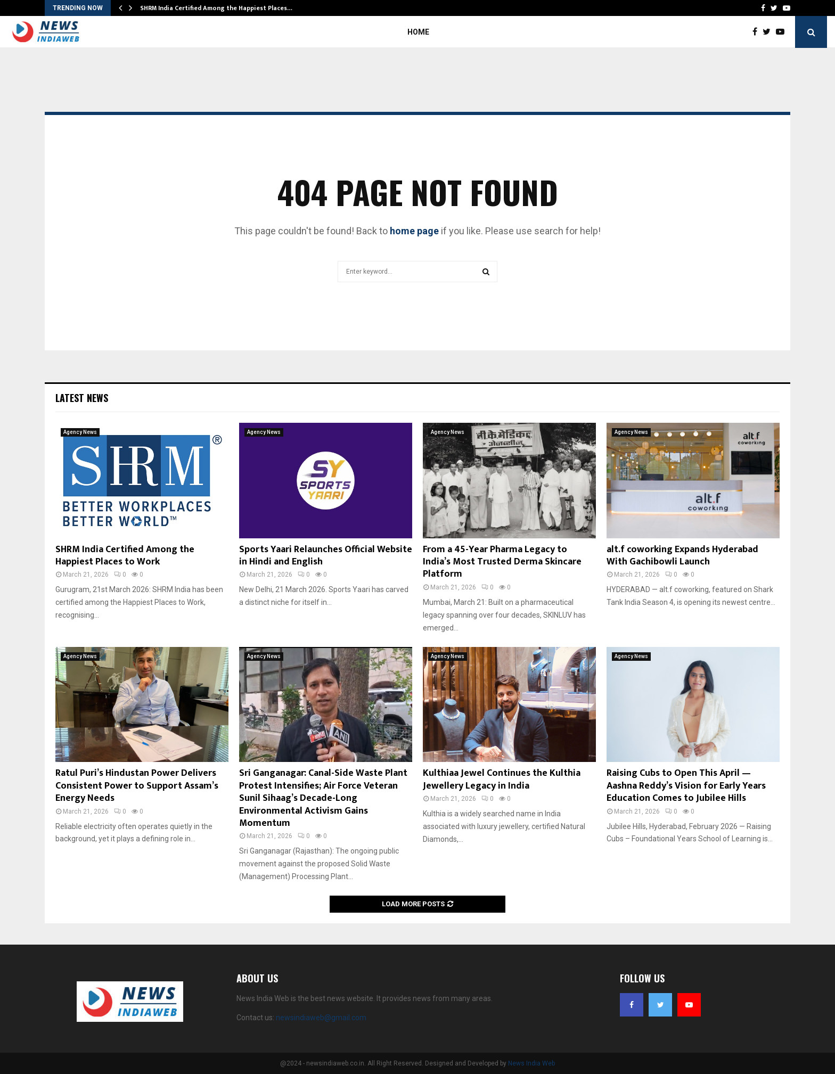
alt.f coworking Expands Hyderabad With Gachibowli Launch (682, 556)
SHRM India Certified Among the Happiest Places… (216, 8)
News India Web (531, 1063)
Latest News (81, 398)
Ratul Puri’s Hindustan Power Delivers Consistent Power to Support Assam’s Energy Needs (136, 785)
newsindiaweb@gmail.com (321, 1017)
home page (414, 230)
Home (418, 32)
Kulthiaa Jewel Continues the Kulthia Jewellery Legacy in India (501, 779)
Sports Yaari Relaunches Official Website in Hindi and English (325, 556)
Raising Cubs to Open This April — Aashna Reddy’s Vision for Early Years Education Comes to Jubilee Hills (686, 785)
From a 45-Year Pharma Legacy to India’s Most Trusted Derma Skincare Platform (502, 562)
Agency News (80, 432)
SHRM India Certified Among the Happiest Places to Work (124, 556)
